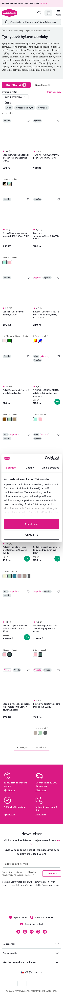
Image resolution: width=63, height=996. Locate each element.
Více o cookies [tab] (50, 467)
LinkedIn (45, 932)
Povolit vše (31, 524)
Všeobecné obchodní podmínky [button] (19, 962)
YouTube (32, 932)
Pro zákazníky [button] (10, 953)
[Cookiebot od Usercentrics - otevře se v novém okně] (45, 458)
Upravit (31, 534)
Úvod (4, 30)
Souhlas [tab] (11, 467)
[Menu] (58, 13)
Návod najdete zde (51, 885)
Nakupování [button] (9, 943)
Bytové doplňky (16, 30)
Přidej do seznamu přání (28, 120)
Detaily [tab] (30, 467)
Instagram (25, 932)
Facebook (18, 932)
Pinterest (38, 932)
